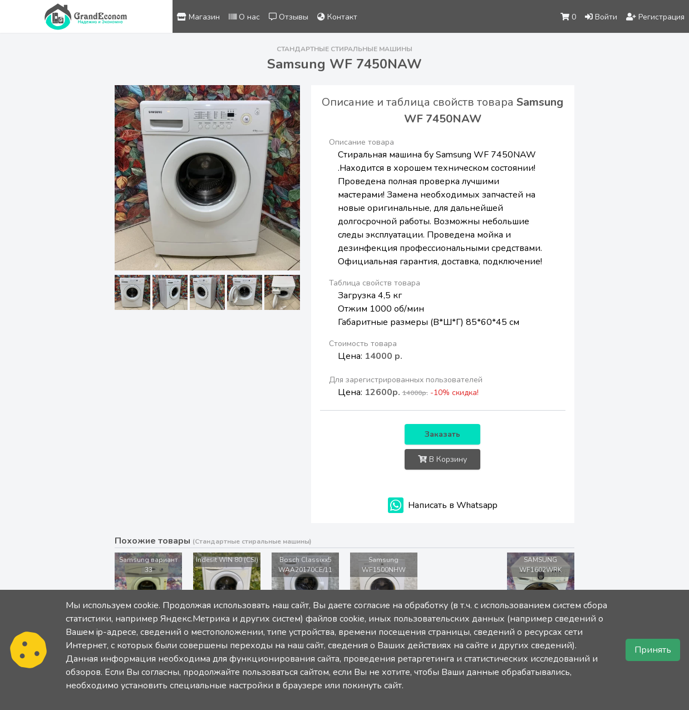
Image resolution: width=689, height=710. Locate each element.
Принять (652, 650)
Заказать (442, 434)
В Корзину (442, 459)
